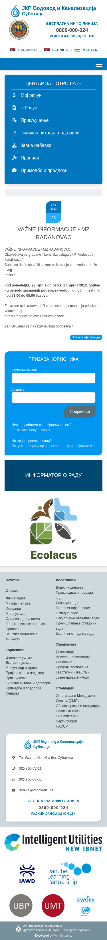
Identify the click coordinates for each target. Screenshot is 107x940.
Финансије (64, 662)
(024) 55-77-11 (26, 769)
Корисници (15, 650)
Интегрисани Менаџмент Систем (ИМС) (75, 698)
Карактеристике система (25, 624)
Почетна (13, 580)
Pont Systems (62, 935)
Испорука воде (67, 603)
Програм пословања (72, 667)
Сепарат (12, 693)
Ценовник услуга (19, 658)
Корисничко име (24, 370)
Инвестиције (66, 652)
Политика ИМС (68, 711)
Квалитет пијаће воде (73, 608)
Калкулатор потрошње (23, 668)
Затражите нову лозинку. (31, 430)
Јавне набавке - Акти (72, 677)
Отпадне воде (67, 613)
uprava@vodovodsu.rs (32, 790)
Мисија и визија (18, 603)
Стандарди (65, 688)
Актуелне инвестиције (73, 657)
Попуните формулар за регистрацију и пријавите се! (53, 446)
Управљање (66, 644)
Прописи (12, 629)
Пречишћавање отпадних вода (76, 625)
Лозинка (17, 390)
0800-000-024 (53, 807)
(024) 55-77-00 (26, 779)
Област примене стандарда (78, 706)
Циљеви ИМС (67, 716)
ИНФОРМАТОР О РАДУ (53, 475)
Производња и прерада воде (74, 595)
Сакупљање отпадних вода (77, 618)
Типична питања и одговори (28, 683)
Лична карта (15, 598)
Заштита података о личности (22, 636)
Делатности (66, 580)
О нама (12, 591)
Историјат (13, 609)
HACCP (62, 726)
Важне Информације (86, 337)
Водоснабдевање (70, 587)
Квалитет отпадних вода (75, 634)
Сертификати (66, 721)
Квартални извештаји (73, 672)
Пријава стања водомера (26, 673)
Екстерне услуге (18, 663)
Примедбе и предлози (23, 688)
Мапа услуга (15, 614)
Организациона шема (23, 619)
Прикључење (16, 678)
